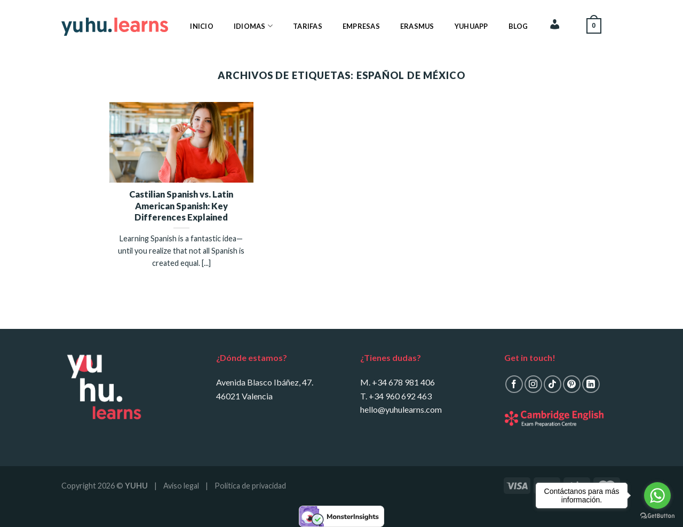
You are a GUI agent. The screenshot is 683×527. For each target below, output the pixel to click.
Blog (518, 26)
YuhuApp (471, 26)
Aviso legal (181, 485)
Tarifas (307, 26)
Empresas (361, 26)
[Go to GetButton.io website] (657, 516)
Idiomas (253, 26)
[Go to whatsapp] (657, 495)
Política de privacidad (250, 485)
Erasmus (417, 26)
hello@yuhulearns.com (401, 409)
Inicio (201, 26)
